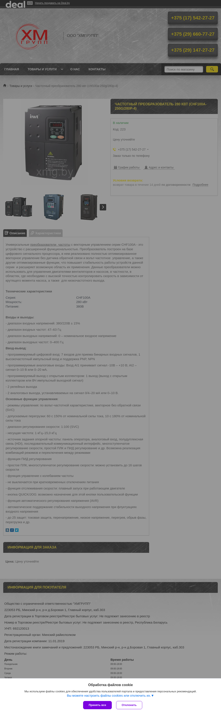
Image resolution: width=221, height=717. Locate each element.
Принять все (97, 705)
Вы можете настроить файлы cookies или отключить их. (109, 695)
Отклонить (129, 705)
